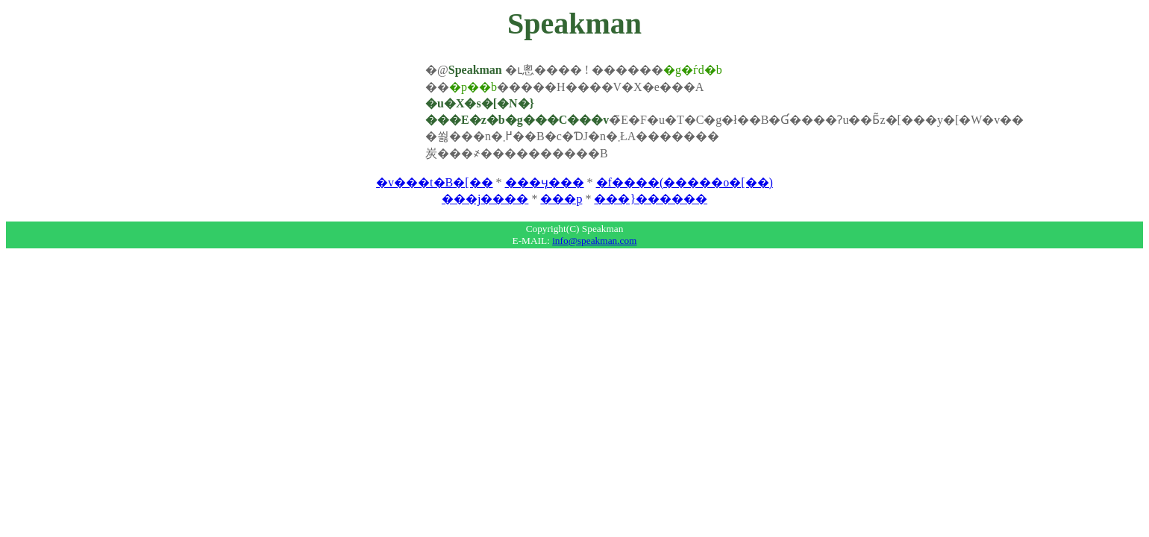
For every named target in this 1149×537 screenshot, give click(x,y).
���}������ (650, 198)
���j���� (485, 198)
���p (561, 198)
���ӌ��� (544, 182)
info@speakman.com (594, 240)
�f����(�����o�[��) (684, 182)
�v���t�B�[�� (434, 182)
